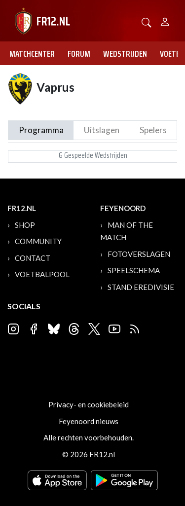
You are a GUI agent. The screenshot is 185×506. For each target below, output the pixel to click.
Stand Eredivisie (141, 287)
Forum (79, 53)
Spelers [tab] (153, 130)
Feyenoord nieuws (88, 421)
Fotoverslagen (139, 254)
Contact (32, 257)
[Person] (165, 20)
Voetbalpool (42, 274)
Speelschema (134, 270)
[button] (146, 21)
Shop (25, 224)
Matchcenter (32, 53)
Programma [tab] (41, 130)
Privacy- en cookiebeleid (88, 404)
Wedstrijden (125, 53)
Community (38, 241)
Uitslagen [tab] (101, 130)
